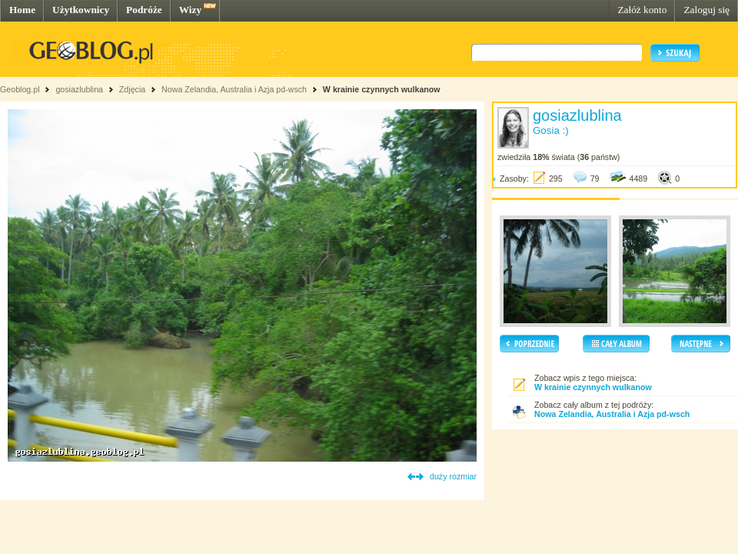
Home (22, 9)
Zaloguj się (706, 9)
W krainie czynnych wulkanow (381, 89)
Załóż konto (642, 9)
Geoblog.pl (20, 89)
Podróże (144, 9)
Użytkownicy (80, 9)
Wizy (190, 9)
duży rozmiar (453, 476)
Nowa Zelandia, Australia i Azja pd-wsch (234, 89)
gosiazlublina (79, 89)
